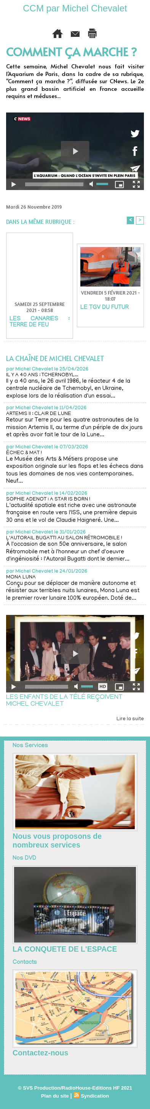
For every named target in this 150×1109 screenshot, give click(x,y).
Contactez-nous (40, 1053)
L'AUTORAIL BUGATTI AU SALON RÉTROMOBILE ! (64, 538)
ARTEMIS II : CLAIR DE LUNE (38, 414)
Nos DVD (24, 859)
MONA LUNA (21, 577)
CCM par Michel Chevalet (75, 8)
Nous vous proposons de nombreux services (57, 840)
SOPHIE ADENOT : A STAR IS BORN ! (48, 499)
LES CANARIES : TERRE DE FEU (40, 322)
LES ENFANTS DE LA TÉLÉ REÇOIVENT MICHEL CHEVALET (64, 701)
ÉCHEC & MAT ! (24, 453)
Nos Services (30, 746)
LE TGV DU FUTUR (104, 308)
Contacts (25, 963)
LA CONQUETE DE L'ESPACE (65, 949)
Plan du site (55, 1096)
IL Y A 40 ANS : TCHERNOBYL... (42, 375)
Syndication (95, 1096)
